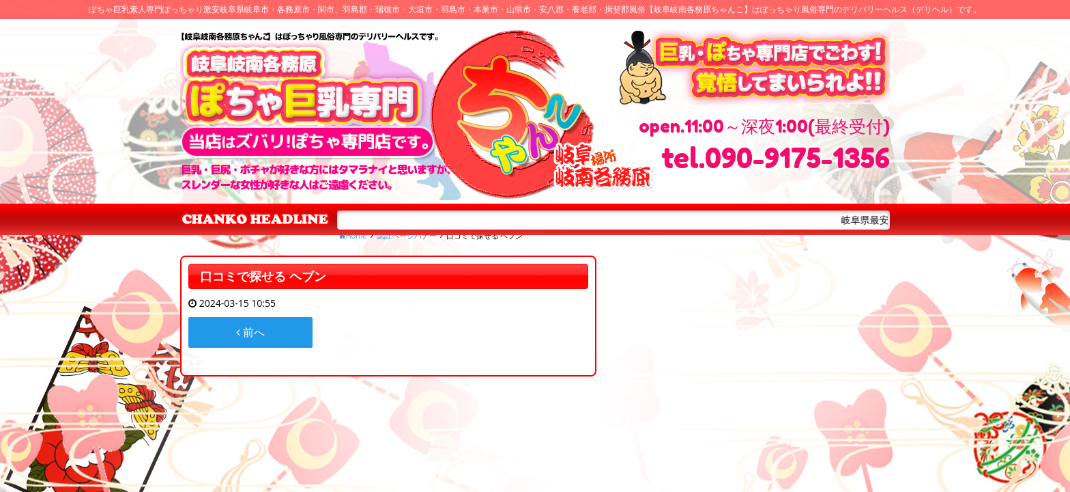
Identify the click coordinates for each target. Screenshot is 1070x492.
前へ (250, 332)
